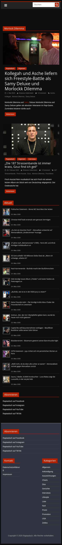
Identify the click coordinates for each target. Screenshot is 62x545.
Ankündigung (47, 471)
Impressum (7, 474)
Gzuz (29, 174)
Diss (44, 484)
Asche (52, 93)
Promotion (46, 514)
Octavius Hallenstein (26, 93)
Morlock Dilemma (18, 97)
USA (44, 518)
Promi (44, 510)
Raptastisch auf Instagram (13, 405)
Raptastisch (10, 68)
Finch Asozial (21, 174)
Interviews (32, 159)
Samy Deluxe (30, 97)
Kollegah (8, 97)
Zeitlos (45, 523)
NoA (44, 506)
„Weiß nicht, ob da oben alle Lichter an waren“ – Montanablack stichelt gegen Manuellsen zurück (34, 365)
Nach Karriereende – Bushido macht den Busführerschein (32, 268)
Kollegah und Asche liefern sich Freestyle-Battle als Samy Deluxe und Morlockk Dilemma (31, 81)
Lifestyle (45, 497)
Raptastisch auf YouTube (13, 409)
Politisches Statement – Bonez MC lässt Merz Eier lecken (32, 209)
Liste (44, 501)
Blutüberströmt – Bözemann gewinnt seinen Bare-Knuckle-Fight (34, 341)
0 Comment (40, 93)
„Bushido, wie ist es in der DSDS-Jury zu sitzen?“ (28, 292)
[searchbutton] (57, 5)
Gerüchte (46, 489)
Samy (26, 102)
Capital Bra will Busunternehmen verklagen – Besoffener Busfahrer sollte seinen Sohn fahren (32, 329)
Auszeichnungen (49, 476)
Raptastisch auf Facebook (13, 401)
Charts (45, 480)
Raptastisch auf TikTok (12, 413)
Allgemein (21, 68)
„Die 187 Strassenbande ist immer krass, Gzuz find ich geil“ (28, 165)
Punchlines (49, 174)
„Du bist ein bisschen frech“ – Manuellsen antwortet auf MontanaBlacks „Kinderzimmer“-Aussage (31, 231)
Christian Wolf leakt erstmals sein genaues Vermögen (31, 220)
